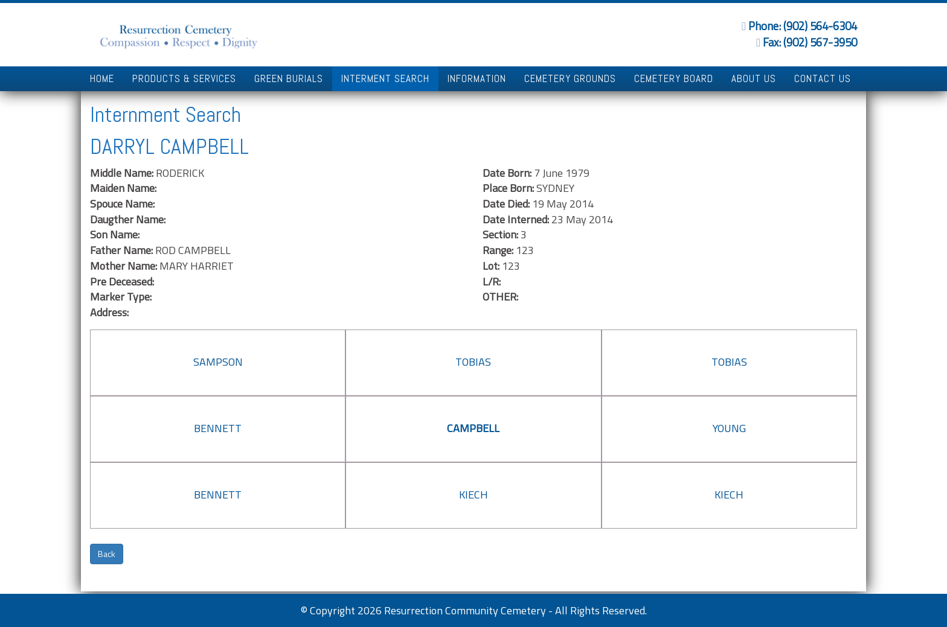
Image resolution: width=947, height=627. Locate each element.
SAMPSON (218, 362)
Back (106, 553)
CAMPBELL (473, 428)
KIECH (473, 494)
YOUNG (729, 428)
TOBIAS (473, 362)
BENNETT (218, 428)
